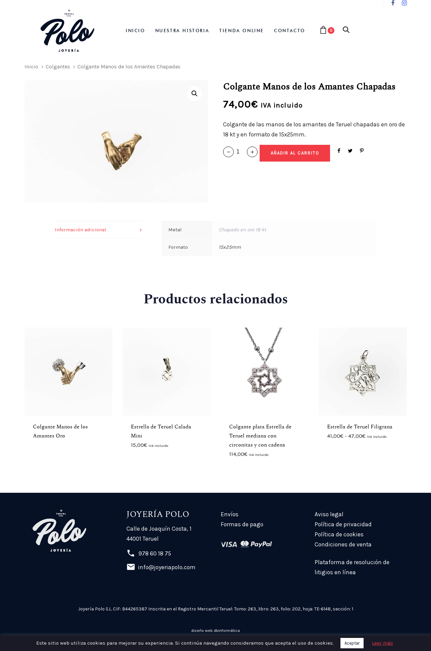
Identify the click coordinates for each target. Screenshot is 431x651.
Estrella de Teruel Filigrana (359, 426)
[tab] (98, 230)
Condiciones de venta (343, 544)
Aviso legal (329, 514)
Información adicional (80, 230)
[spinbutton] (240, 152)
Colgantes (58, 66)
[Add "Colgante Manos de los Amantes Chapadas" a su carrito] (295, 153)
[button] (346, 30)
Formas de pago (242, 524)
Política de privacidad (343, 524)
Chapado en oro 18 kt (242, 230)
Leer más (382, 643)
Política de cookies (339, 534)
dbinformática (227, 630)
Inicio (31, 66)
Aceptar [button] (352, 643)
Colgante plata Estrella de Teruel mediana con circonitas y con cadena (260, 436)
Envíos (229, 514)
